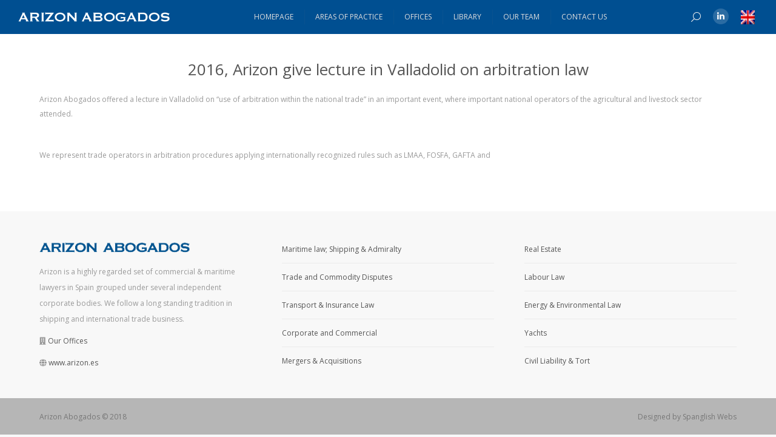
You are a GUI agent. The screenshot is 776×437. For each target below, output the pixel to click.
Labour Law (544, 277)
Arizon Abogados (69, 417)
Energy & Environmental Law (572, 305)
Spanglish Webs (710, 417)
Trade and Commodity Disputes (337, 277)
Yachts (535, 333)
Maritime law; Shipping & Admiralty (341, 249)
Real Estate (542, 249)
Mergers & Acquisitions (321, 361)
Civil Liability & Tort (557, 361)
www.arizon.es (73, 362)
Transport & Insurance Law (328, 305)
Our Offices (67, 341)
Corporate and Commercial (329, 333)
